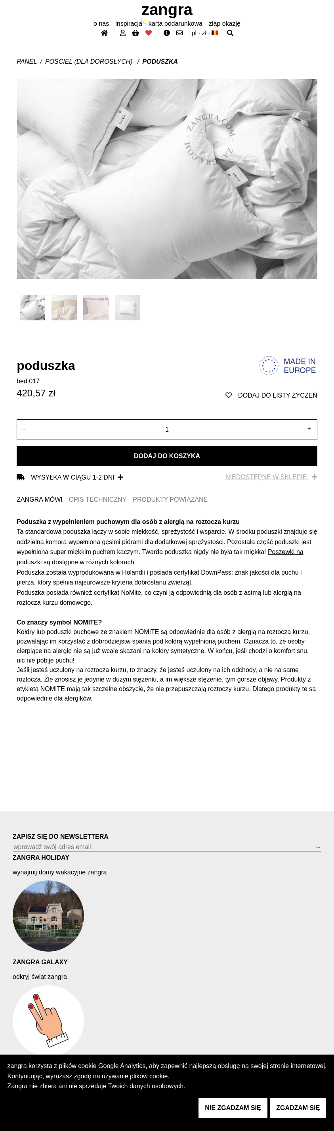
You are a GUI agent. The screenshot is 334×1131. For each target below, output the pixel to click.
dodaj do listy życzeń (271, 395)
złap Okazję (224, 23)
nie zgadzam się (233, 1107)
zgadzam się (298, 1107)
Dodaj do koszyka (167, 456)
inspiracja (128, 23)
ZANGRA (167, 9)
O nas (101, 23)
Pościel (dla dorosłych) (89, 61)
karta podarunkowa (175, 23)
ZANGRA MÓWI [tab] (40, 499)
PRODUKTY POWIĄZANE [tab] (170, 499)
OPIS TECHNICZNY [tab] (98, 499)
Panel (27, 61)
